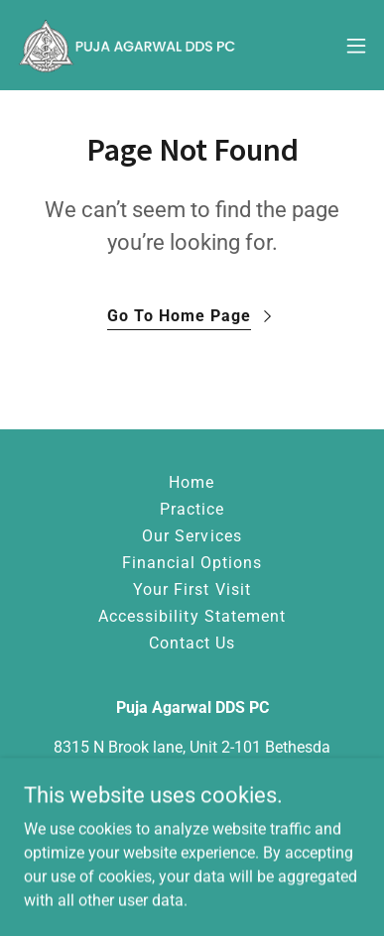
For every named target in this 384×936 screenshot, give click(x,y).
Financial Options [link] (192, 562)
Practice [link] (192, 509)
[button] (356, 45)
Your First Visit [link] (191, 589)
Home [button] (191, 482)
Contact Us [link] (192, 643)
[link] (127, 45)
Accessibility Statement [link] (191, 616)
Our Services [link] (191, 535)
